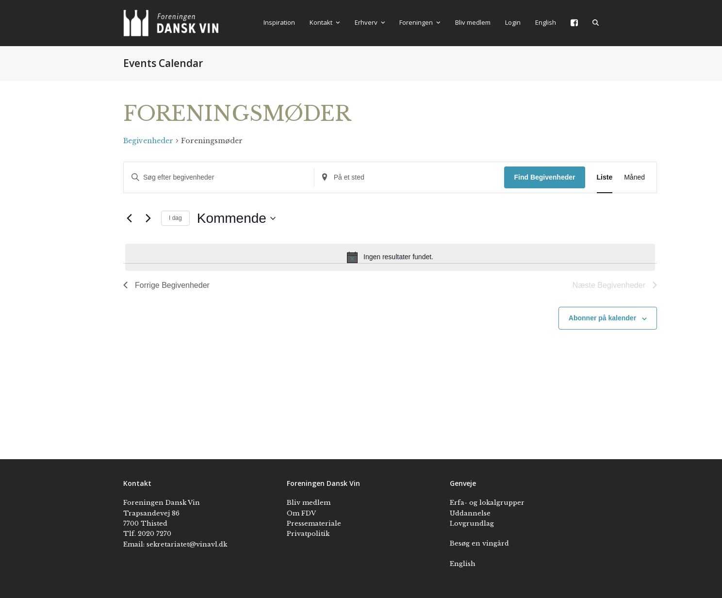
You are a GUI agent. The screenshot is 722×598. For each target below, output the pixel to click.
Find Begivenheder (544, 177)
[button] (595, 23)
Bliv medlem (308, 502)
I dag (175, 218)
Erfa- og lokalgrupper (487, 502)
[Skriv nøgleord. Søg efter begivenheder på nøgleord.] (219, 177)
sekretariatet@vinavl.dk (187, 544)
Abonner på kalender (602, 318)
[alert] (390, 257)
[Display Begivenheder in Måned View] (634, 177)
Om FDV (301, 513)
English (463, 564)
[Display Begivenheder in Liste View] (605, 177)
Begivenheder (148, 140)
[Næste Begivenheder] (148, 218)
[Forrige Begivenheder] (129, 218)
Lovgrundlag (472, 523)
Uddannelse (470, 513)
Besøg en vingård (479, 543)
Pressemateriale (314, 523)
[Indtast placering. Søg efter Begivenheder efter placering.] (409, 177)
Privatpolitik (308, 534)
